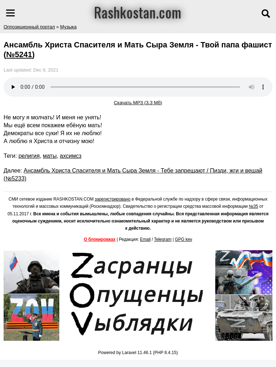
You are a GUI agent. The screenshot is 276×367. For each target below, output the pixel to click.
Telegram (163, 239)
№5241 (19, 54)
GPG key (183, 239)
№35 (253, 206)
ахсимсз (71, 156)
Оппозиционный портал (29, 26)
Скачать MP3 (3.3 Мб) (138, 102)
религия (29, 156)
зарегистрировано (113, 199)
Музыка (68, 26)
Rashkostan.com (137, 11)
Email (145, 239)
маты (49, 156)
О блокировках (99, 239)
